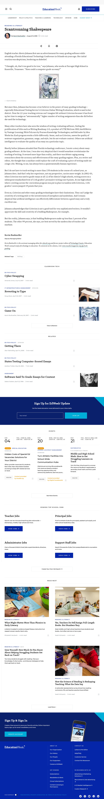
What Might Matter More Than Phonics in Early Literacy (25, 624)
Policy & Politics (28, 18)
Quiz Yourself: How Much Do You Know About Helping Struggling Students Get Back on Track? (24, 652)
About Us (53, 746)
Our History (53, 753)
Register (8, 477)
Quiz (22, 647)
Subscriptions (54, 774)
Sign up (76, 415)
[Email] (40, 415)
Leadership (14, 18)
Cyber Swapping (14, 276)
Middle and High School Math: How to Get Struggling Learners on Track (82, 458)
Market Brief (88, 18)
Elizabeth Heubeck (11, 635)
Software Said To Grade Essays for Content (30, 376)
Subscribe (90, 9)
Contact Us (79, 746)
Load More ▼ (52, 707)
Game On (10, 310)
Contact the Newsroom (82, 760)
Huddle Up (20, 478)
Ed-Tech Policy (10, 272)
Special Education (19, 448)
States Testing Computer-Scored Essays (28, 361)
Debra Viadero (9, 381)
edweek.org (46, 243)
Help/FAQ (78, 753)
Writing (19, 256)
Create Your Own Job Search (52, 569)
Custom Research (81, 789)
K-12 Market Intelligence (83, 785)
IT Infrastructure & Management (18, 288)
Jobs (78, 18)
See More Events (52, 495)
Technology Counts (77, 243)
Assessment (9, 373)
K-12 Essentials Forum (79, 450)
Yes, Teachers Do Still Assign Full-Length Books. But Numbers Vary (75, 624)
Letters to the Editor (81, 749)
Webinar (8, 451)
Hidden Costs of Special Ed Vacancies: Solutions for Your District (17, 457)
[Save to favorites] (49, 46)
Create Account (15, 734)
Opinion (70, 18)
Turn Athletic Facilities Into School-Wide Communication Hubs (50, 459)
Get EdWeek (54, 770)
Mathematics (76, 448)
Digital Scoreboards (56, 480)
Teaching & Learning (45, 18)
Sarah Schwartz (60, 635)
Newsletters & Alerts (56, 777)
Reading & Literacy (13, 25)
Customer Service (80, 757)
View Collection (52, 325)
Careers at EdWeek (56, 764)
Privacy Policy (62, 794)
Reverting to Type (15, 291)
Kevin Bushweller (19, 36)
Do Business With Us (83, 770)
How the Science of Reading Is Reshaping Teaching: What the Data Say (75, 683)
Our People (54, 757)
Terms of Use (52, 794)
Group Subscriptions (57, 781)
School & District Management (50, 450)
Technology (60, 18)
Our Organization (56, 749)
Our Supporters (55, 760)
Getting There (13, 346)
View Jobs (13, 529)
